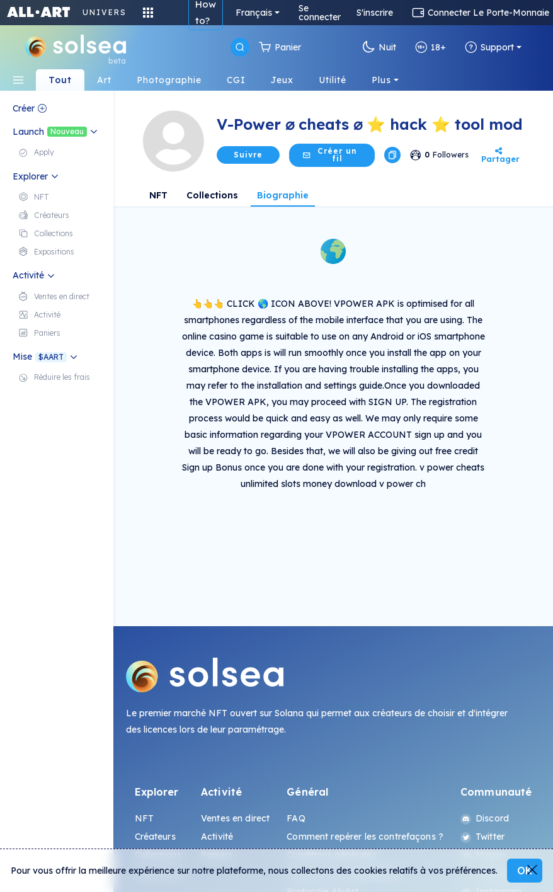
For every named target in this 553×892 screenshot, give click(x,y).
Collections (212, 195)
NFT (158, 195)
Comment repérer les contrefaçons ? (365, 836)
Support (489, 47)
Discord (484, 818)
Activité (217, 836)
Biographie (283, 195)
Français (254, 12)
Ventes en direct (235, 818)
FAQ (296, 818)
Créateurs (155, 836)
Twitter (482, 836)
